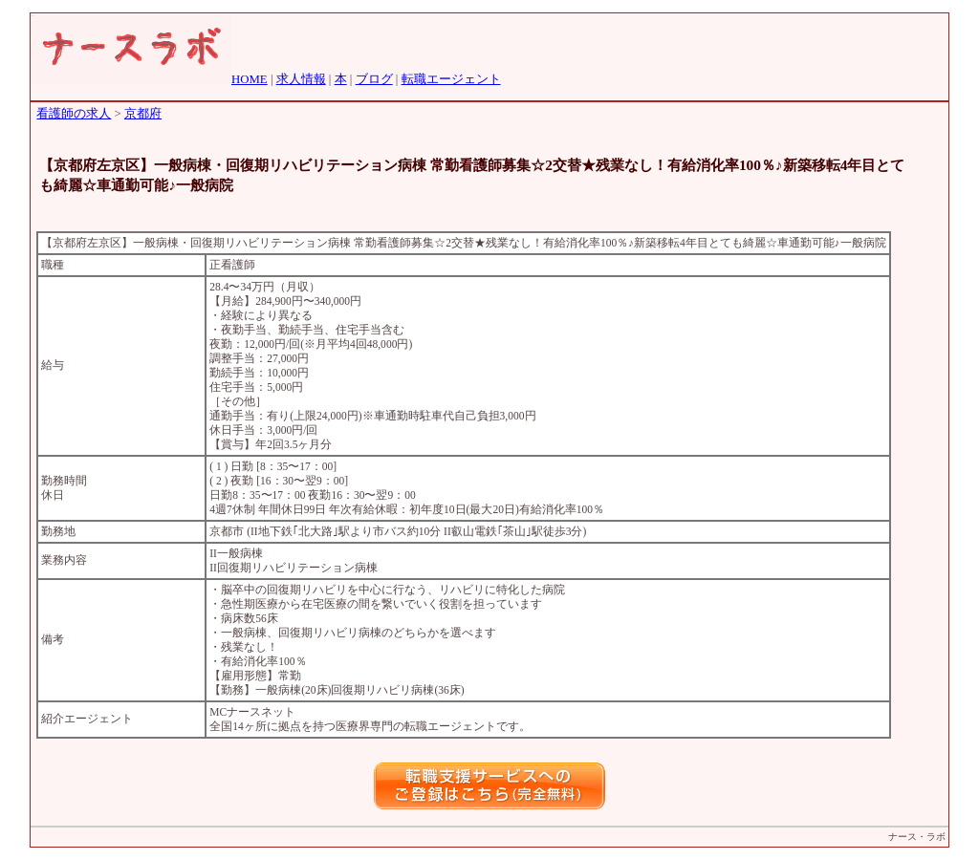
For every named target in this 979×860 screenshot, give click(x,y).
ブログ (374, 79)
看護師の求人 (73, 113)
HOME (249, 79)
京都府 (143, 113)
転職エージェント (451, 79)
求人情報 (301, 79)
